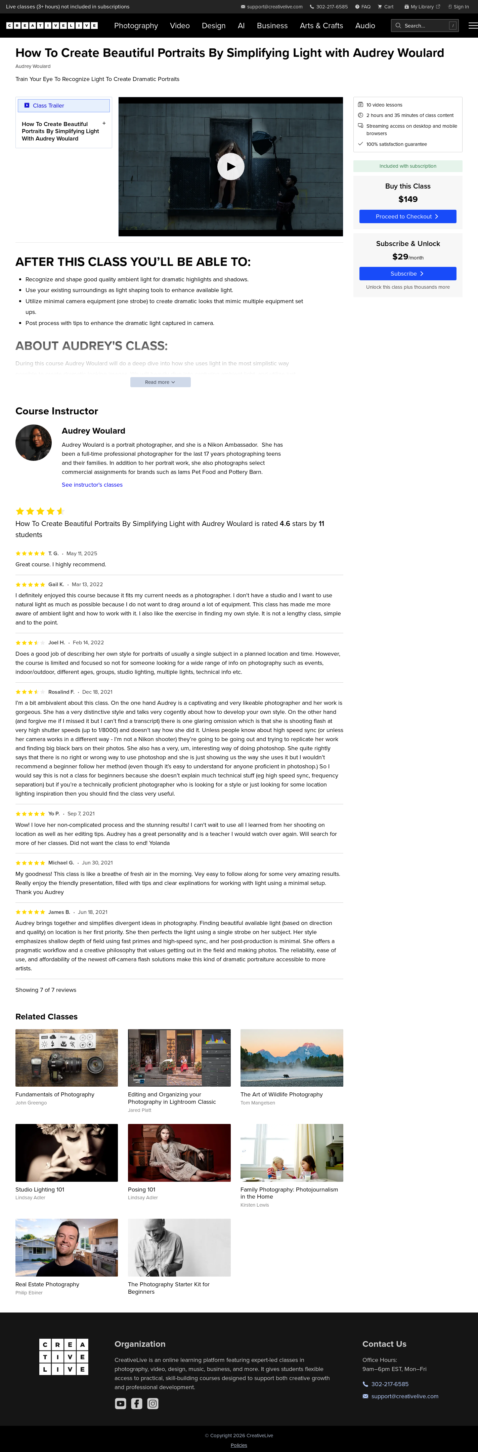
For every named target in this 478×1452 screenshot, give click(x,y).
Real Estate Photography (47, 1284)
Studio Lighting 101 (39, 1189)
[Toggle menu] (473, 25)
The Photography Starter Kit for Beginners (169, 1288)
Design (214, 25)
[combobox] (425, 25)
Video (180, 25)
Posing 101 (141, 1189)
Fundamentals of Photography (54, 1094)
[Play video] (231, 166)
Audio (365, 25)
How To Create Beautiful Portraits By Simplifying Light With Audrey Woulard (60, 130)
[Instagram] (153, 1404)
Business (272, 25)
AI (241, 25)
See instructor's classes (92, 484)
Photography (136, 25)
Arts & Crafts (321, 25)
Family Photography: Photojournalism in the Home (289, 1193)
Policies (239, 1445)
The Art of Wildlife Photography (282, 1094)
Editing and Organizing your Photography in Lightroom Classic (172, 1098)
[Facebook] (137, 1404)
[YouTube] (121, 1404)
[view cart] (387, 6)
